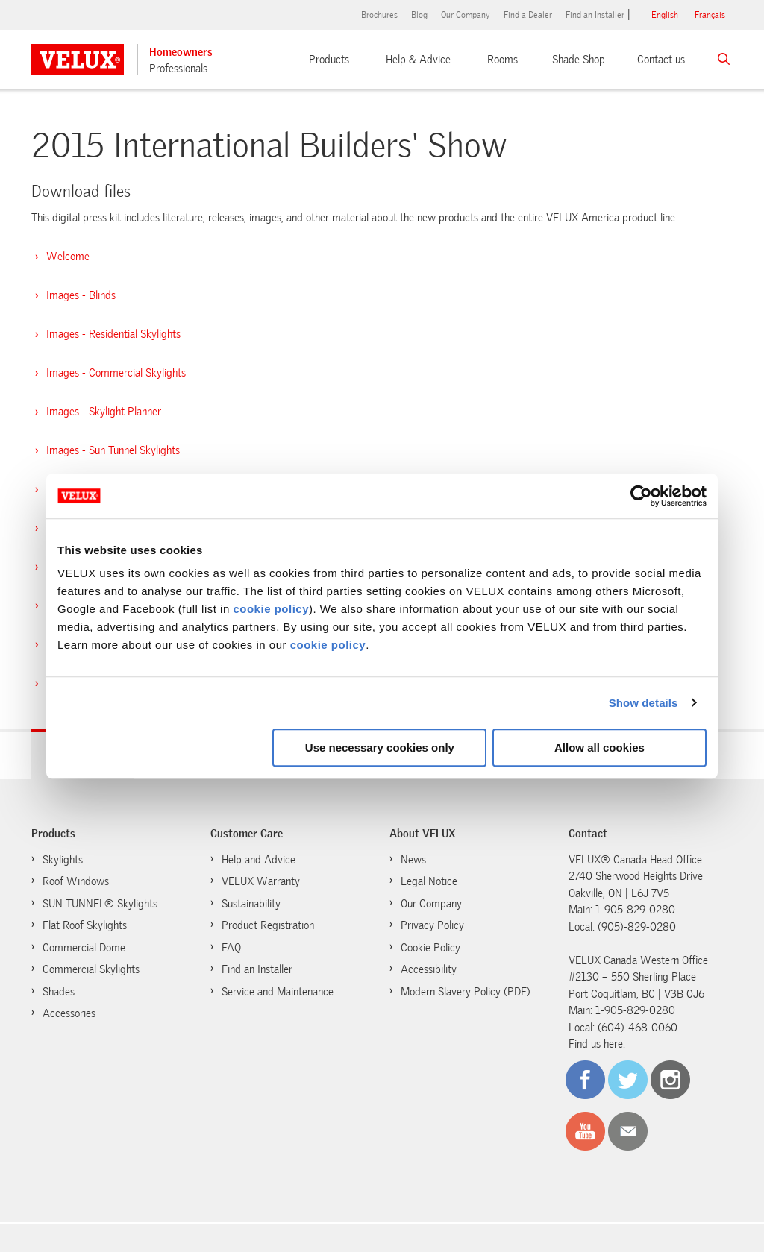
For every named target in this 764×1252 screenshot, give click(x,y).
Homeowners (181, 52)
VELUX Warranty (261, 881)
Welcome (68, 256)
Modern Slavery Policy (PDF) (465, 991)
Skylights (63, 859)
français (710, 15)
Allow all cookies (599, 747)
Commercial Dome (84, 947)
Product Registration (268, 925)
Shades (59, 991)
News (413, 859)
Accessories (69, 1013)
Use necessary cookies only (379, 747)
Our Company (465, 15)
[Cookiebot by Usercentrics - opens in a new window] (641, 496)
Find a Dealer (528, 15)
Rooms (502, 59)
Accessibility (429, 969)
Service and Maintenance (278, 991)
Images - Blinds (81, 295)
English (664, 15)
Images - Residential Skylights (113, 334)
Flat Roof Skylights (85, 925)
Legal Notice (429, 881)
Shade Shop (578, 59)
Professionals (178, 68)
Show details (643, 702)
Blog (419, 15)
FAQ (231, 947)
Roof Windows (76, 881)
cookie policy (271, 609)
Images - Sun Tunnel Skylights (113, 450)
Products (329, 59)
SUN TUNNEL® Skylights (100, 903)
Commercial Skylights (91, 969)
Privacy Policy (432, 925)
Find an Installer (595, 15)
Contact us (661, 59)
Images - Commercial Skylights (116, 373)
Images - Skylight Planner (103, 411)
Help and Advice (258, 859)
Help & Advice (418, 59)
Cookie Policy (423, 947)
